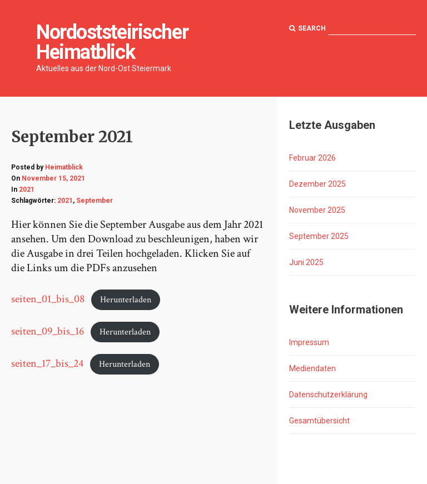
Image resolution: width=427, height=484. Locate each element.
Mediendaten (312, 368)
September (94, 200)
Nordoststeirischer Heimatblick (112, 42)
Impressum (309, 342)
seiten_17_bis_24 (47, 363)
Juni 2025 (306, 262)
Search (307, 28)
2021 (26, 189)
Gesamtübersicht (319, 420)
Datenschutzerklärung (328, 394)
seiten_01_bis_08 (48, 299)
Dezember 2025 (317, 183)
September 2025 (319, 236)
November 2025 (317, 210)
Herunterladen (125, 300)
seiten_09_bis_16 (47, 331)
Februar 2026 (312, 157)
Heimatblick (64, 167)
